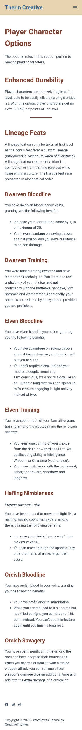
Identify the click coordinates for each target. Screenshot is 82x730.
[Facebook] (6, 704)
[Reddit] (13, 704)
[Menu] (75, 8)
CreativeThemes (17, 724)
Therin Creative (24, 7)
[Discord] (19, 704)
